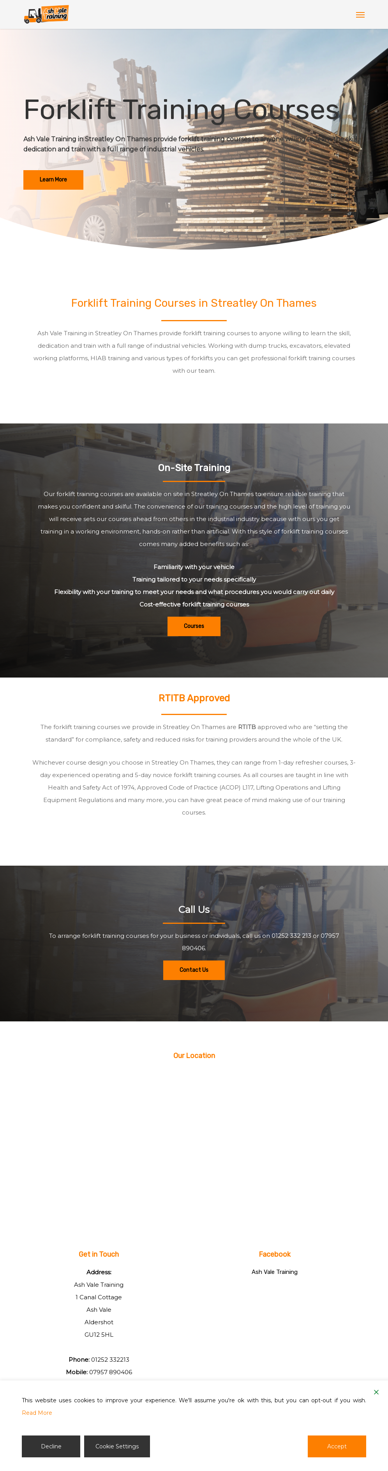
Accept (337, 1446)
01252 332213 (110, 1359)
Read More (37, 1412)
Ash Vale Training (275, 1271)
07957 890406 (110, 1372)
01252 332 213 (291, 935)
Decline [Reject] (51, 1446)
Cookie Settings (117, 1446)
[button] (360, 14)
